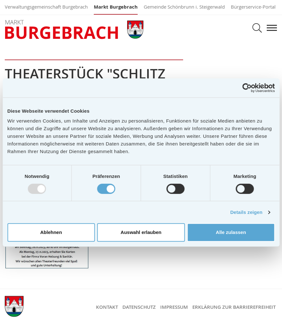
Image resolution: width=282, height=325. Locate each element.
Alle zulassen (231, 232)
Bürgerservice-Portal (253, 7)
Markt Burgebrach (116, 7)
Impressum (174, 307)
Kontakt (107, 307)
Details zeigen (246, 212)
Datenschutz (139, 307)
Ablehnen (51, 232)
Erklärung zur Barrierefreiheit (234, 307)
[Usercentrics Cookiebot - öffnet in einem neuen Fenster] (247, 88)
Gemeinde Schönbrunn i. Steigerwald (184, 7)
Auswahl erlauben (140, 232)
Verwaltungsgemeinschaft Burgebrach (46, 7)
